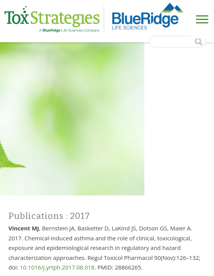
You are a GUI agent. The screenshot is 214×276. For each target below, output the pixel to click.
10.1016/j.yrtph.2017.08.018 (57, 267)
